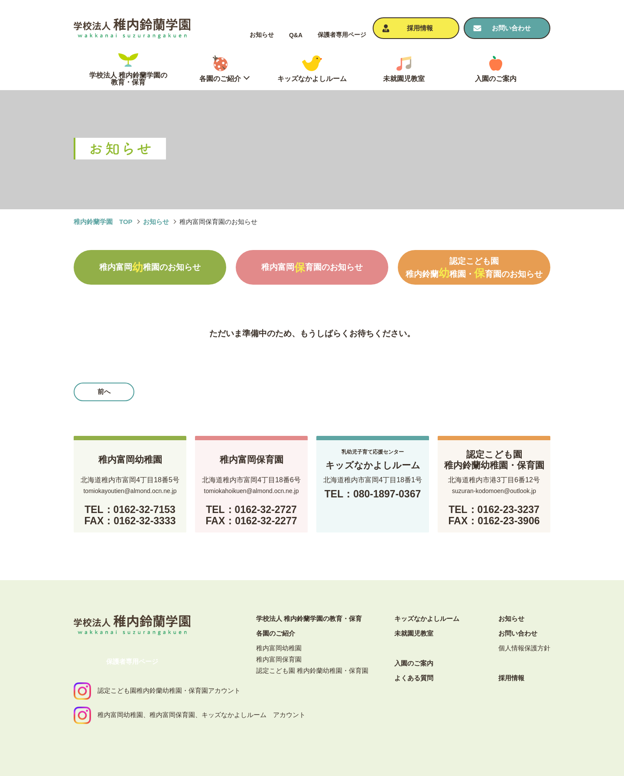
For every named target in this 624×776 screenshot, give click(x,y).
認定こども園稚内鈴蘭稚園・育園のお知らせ (474, 268)
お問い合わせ (517, 633)
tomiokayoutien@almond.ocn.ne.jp (129, 490)
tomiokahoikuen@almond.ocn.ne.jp (251, 490)
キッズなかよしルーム (426, 618)
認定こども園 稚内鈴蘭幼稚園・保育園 (312, 670)
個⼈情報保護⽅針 (524, 648)
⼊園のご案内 (413, 663)
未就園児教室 (413, 633)
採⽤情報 (511, 678)
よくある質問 (413, 678)
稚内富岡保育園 (279, 659)
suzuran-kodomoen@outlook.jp (494, 490)
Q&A (295, 35)
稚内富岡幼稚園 (279, 648)
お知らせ (262, 34)
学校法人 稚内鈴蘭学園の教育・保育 (309, 618)
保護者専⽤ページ (342, 34)
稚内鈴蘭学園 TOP (103, 221)
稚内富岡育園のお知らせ (312, 267)
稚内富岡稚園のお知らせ (150, 267)
